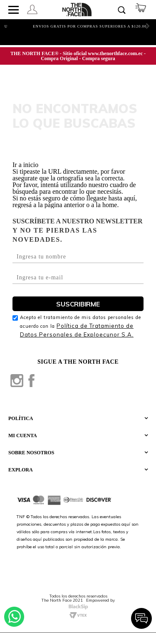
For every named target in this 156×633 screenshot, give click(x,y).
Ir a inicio (25, 164)
